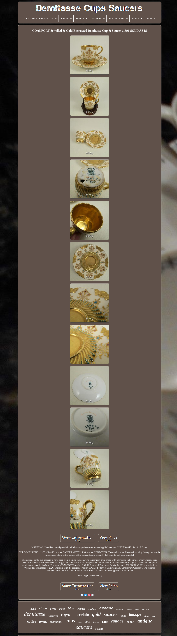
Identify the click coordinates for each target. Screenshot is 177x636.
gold (96, 614)
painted (81, 608)
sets (87, 621)
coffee (31, 621)
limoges (135, 615)
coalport (120, 609)
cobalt (131, 621)
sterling (99, 629)
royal (65, 614)
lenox (80, 623)
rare (105, 621)
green (137, 609)
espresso (106, 608)
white (123, 615)
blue (71, 608)
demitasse (34, 614)
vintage (117, 621)
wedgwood (53, 616)
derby (53, 608)
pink (153, 616)
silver (146, 616)
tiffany (43, 621)
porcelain (81, 614)
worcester (56, 621)
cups (70, 620)
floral (62, 609)
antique (144, 620)
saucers (84, 627)
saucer (110, 614)
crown (129, 609)
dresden (96, 622)
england (92, 609)
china (43, 608)
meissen (145, 609)
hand (33, 608)
